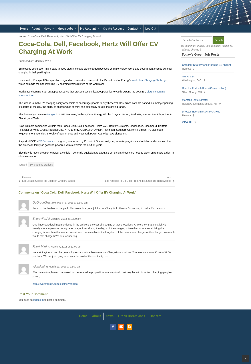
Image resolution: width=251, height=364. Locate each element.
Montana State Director (195, 99)
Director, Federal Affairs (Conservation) (204, 88)
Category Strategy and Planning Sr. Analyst (206, 64)
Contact (133, 29)
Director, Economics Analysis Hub (201, 111)
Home (24, 29)
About (36, 29)
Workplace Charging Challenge (149, 80)
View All (187, 122)
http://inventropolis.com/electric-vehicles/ (55, 283)
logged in (38, 299)
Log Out (150, 29)
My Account (88, 29)
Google (50, 114)
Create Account (113, 29)
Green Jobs (65, 29)
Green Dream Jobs (131, 316)
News (47, 29)
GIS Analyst (188, 76)
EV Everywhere (47, 141)
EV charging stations (41, 164)
